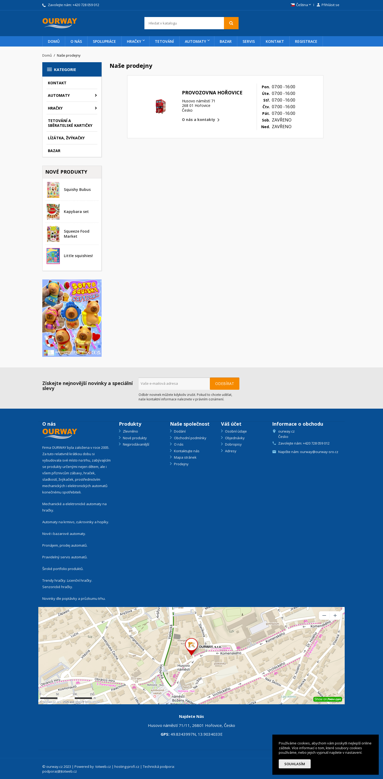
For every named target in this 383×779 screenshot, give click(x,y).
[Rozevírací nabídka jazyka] (301, 5)
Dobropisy (233, 444)
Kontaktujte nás (186, 451)
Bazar (226, 41)
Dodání (179, 431)
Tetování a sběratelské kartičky (70, 123)
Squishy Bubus (77, 189)
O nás (76, 41)
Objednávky (234, 437)
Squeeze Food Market (76, 234)
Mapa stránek (185, 457)
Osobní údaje (235, 431)
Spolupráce (104, 41)
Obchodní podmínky (189, 437)
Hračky (134, 41)
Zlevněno (130, 431)
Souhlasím (294, 763)
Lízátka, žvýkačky (66, 137)
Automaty (195, 41)
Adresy (230, 451)
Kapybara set (76, 211)
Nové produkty (134, 437)
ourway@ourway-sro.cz (319, 451)
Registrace (306, 41)
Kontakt (275, 41)
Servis (249, 41)
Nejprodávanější (135, 444)
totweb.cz (103, 766)
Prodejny (181, 464)
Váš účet (231, 424)
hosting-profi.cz (126, 766)
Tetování (164, 41)
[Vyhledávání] (191, 23)
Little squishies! (78, 255)
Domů (54, 41)
